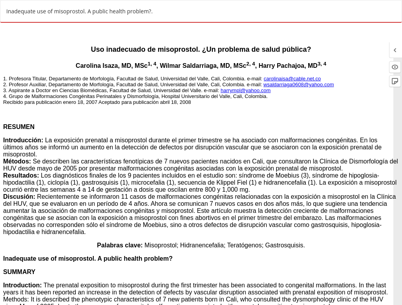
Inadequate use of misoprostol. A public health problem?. (79, 11)
